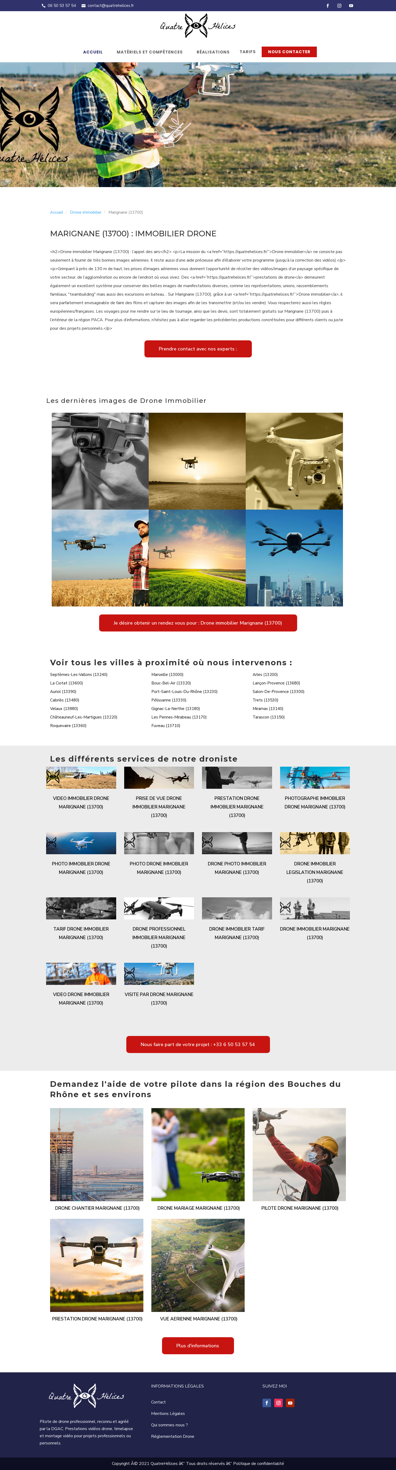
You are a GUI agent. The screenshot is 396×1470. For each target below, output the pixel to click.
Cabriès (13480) (64, 700)
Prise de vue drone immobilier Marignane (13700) (158, 807)
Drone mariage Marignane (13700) (198, 1208)
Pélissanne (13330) (169, 700)
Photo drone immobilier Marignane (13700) (159, 868)
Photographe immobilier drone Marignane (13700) (315, 802)
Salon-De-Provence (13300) (279, 691)
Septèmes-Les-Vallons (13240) (79, 674)
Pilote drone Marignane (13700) (299, 1208)
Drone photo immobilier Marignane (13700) (237, 868)
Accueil (93, 52)
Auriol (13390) (63, 691)
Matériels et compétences (150, 52)
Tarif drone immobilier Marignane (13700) (81, 933)
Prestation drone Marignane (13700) (97, 1319)
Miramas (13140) (268, 708)
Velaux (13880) (64, 708)
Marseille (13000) (167, 674)
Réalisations (213, 52)
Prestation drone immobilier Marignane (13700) (237, 807)
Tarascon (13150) (269, 717)
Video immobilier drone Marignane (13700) (81, 802)
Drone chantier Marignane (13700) (97, 1208)
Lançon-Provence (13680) (276, 683)
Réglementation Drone (172, 1436)
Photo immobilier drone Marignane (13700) (81, 868)
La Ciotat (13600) (66, 683)
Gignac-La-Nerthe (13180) (175, 708)
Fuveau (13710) (165, 725)
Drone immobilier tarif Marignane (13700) (237, 933)
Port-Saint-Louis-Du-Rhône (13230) (184, 691)
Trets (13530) (265, 700)
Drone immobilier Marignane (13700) (315, 933)
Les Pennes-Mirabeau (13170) (179, 717)
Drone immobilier (86, 212)
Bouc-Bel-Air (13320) (171, 683)
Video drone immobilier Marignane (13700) (81, 999)
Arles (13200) (265, 674)
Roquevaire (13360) (68, 725)
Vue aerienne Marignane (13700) (198, 1319)
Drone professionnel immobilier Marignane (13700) (158, 937)
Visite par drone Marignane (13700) (159, 999)
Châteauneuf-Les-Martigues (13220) (84, 717)
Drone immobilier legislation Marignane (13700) (314, 872)
